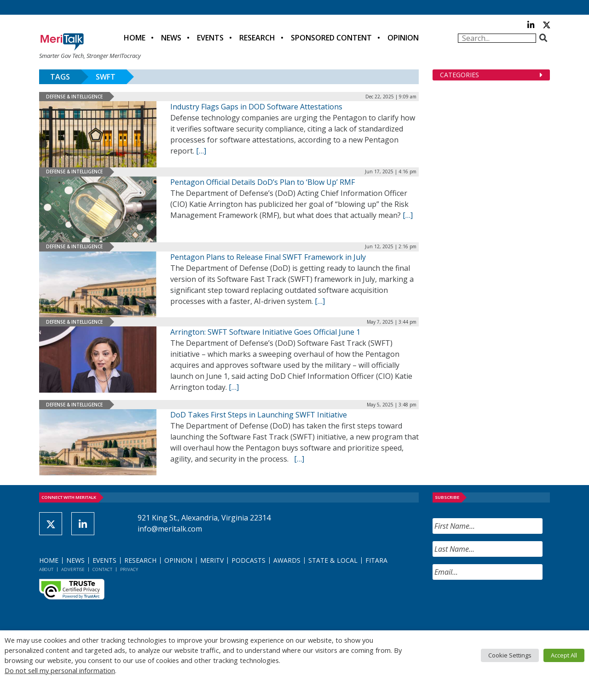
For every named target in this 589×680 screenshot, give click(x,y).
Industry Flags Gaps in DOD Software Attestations (256, 107)
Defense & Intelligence (74, 96)
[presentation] (502, 605)
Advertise (73, 569)
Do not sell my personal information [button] (60, 670)
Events (210, 38)
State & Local (333, 560)
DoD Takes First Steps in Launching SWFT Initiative (258, 415)
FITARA (376, 560)
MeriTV (212, 560)
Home (134, 38)
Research (257, 38)
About (46, 569)
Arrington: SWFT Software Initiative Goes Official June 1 (265, 332)
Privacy (129, 569)
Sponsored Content (331, 38)
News (171, 38)
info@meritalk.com (170, 529)
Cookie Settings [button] (509, 655)
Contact (102, 569)
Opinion (403, 38)
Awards (286, 560)
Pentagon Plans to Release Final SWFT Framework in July (268, 257)
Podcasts (248, 560)
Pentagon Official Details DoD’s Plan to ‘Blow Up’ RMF (262, 182)
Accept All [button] (564, 655)
